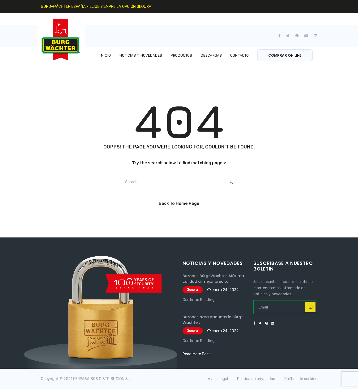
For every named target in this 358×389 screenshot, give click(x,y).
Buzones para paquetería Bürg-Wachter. (213, 319)
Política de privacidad (256, 378)
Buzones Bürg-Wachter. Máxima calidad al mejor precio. (213, 278)
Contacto (239, 55)
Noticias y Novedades (140, 55)
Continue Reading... (200, 299)
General (193, 290)
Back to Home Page (179, 203)
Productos (181, 55)
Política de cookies (300, 378)
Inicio (105, 55)
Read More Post (196, 354)
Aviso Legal (218, 378)
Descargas (211, 55)
